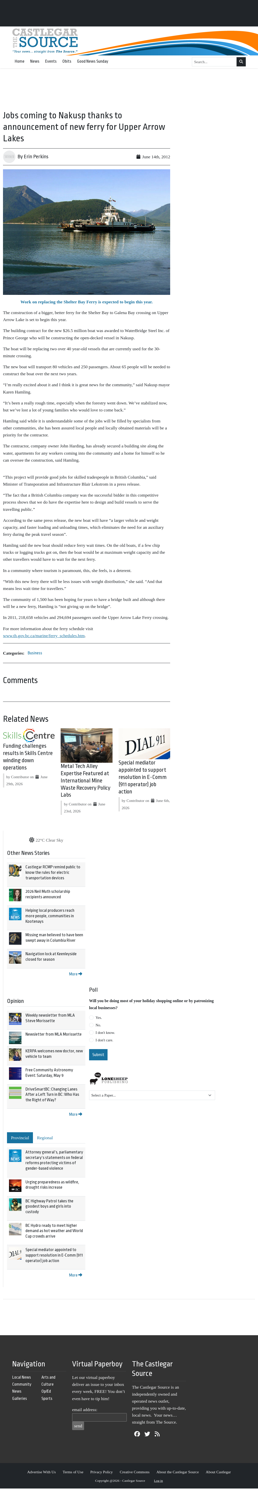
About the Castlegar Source (177, 1472)
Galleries (19, 1398)
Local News (21, 1377)
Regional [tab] (45, 1137)
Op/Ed (46, 1391)
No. (98, 1025)
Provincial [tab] (20, 1137)
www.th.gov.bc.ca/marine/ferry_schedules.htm (44, 635)
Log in (158, 1481)
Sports (46, 1398)
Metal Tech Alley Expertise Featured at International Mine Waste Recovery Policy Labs (85, 780)
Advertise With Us (41, 1472)
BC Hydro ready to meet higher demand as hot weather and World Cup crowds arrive (54, 1231)
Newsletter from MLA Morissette (53, 1034)
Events (51, 61)
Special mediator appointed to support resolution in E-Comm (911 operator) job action (143, 777)
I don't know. (105, 1033)
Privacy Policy (101, 1472)
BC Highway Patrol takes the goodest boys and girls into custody (49, 1206)
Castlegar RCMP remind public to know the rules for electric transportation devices (52, 872)
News (34, 61)
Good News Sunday (92, 61)
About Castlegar (218, 1472)
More (75, 974)
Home (19, 61)
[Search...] (214, 62)
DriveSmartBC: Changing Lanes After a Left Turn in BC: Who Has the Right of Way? (52, 1094)
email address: (84, 1409)
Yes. (99, 1018)
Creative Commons (134, 1472)
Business (35, 653)
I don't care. (104, 1040)
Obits (66, 61)
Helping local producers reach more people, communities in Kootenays (49, 916)
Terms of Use (73, 1472)
